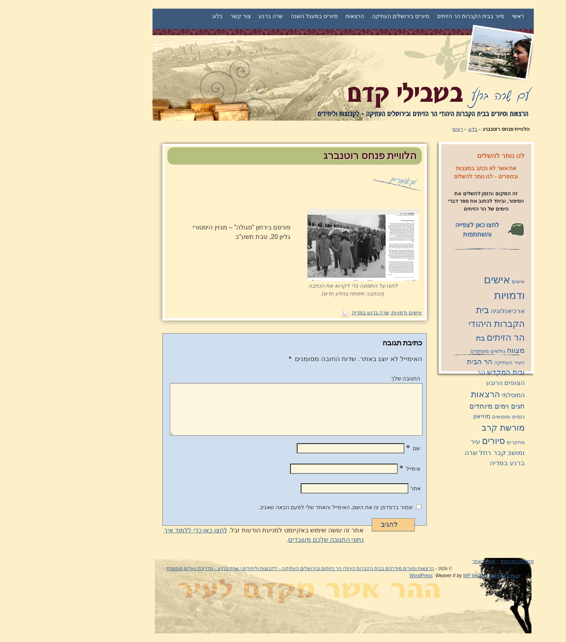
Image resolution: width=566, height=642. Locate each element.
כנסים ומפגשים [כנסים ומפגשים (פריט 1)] (448, 417)
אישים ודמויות (346, 312)
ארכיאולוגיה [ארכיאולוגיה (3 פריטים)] (447, 311)
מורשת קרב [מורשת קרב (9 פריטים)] (443, 428)
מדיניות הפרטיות (457, 561)
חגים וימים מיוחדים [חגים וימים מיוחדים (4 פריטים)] (437, 406)
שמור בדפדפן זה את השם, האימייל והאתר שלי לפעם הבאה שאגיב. (275, 507)
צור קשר (180, 16)
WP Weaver (415, 575)
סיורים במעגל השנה (254, 16)
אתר (355, 488)
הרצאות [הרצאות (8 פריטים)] (425, 394)
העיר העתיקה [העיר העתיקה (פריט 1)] (449, 362)
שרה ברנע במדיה (310, 312)
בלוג (157, 16)
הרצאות (294, 16)
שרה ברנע (210, 16)
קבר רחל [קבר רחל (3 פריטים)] (432, 453)
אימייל (350, 469)
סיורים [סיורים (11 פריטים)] (433, 441)
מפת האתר (423, 561)
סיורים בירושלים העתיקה (340, 16)
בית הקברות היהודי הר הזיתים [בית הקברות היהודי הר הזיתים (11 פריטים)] (436, 324)
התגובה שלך (345, 378)
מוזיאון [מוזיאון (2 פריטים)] (421, 416)
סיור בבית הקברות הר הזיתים (410, 16)
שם (353, 448)
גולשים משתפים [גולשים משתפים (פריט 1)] (427, 351)
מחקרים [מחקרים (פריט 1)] (456, 442)
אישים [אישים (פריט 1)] (458, 281)
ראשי (458, 16)
